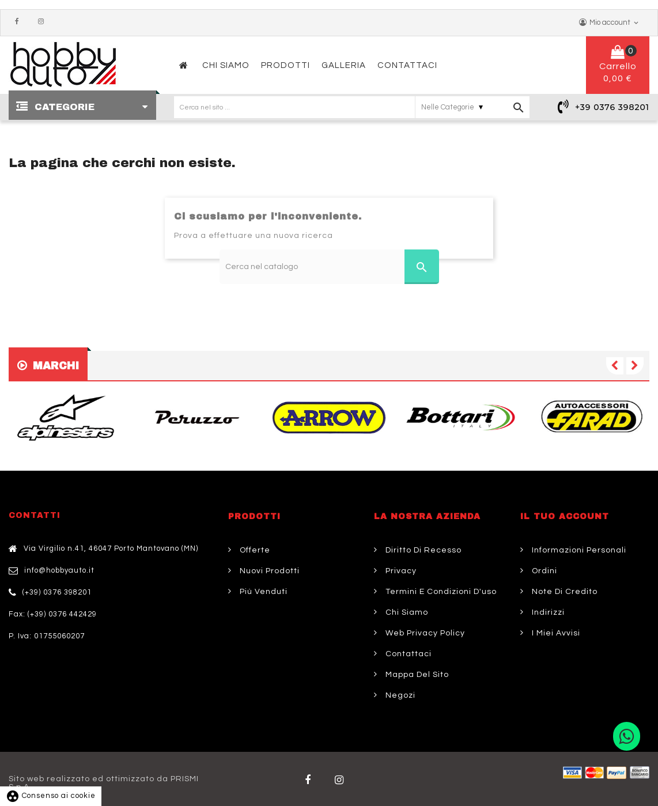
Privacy (400, 571)
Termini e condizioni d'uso (440, 592)
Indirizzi (547, 612)
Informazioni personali (578, 550)
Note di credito (564, 592)
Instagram (44, 22)
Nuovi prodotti (268, 571)
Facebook (19, 22)
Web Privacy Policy (424, 633)
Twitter (341, 780)
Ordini (543, 571)
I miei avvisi (555, 633)
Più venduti (262, 592)
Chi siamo (405, 612)
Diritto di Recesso (422, 550)
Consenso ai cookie (51, 796)
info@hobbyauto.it (59, 570)
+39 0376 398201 (612, 107)
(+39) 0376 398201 (57, 592)
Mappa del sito (416, 675)
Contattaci (407, 654)
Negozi (399, 695)
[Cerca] (329, 266)
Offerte (253, 550)
